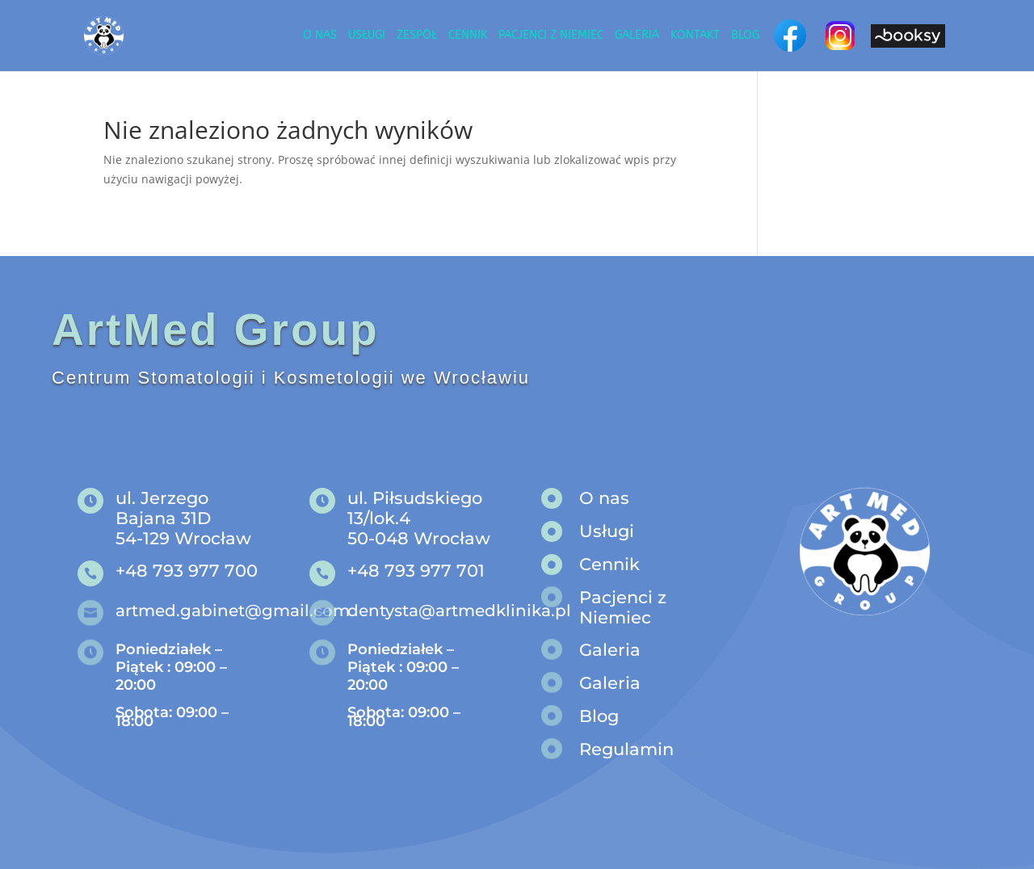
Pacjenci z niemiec (550, 36)
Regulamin (626, 749)
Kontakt (695, 36)
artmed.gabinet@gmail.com (233, 610)
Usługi (366, 36)
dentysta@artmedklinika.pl (459, 610)
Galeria (637, 36)
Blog (745, 36)
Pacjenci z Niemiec (622, 607)
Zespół (417, 36)
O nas (320, 36)
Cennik (467, 36)
